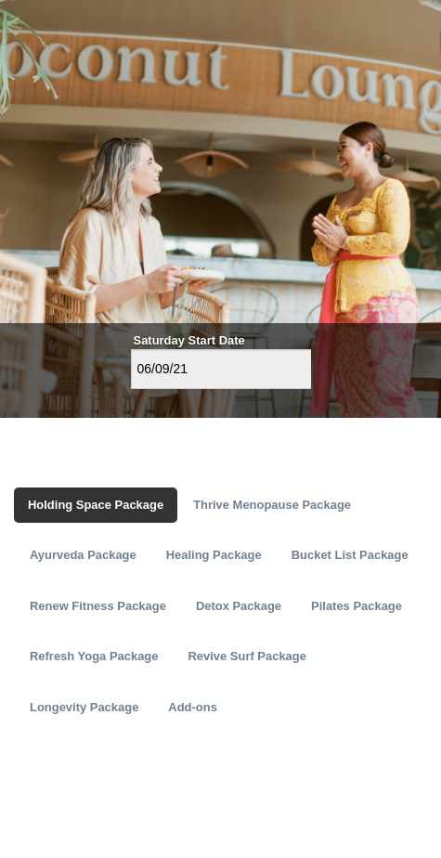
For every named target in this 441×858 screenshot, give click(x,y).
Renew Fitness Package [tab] (98, 606)
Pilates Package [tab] (356, 606)
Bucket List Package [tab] (350, 555)
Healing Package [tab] (214, 555)
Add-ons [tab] (192, 707)
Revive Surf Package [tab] (246, 656)
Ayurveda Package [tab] (83, 555)
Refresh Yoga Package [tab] (94, 656)
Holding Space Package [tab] (95, 505)
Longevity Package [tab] (84, 707)
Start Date (216, 340)
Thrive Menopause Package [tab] (272, 505)
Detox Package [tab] (238, 606)
